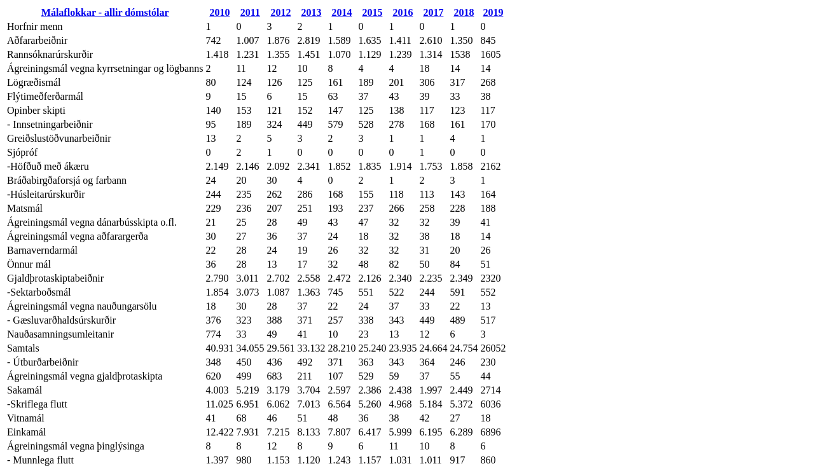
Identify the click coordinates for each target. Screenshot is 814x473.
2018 (463, 12)
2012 (280, 12)
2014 (341, 12)
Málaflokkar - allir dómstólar (105, 12)
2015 (372, 12)
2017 (433, 12)
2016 (402, 12)
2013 (311, 12)
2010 (219, 12)
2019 (493, 12)
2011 (250, 12)
